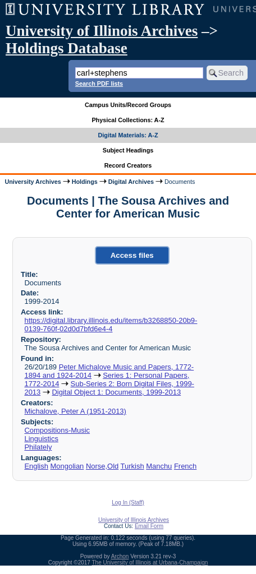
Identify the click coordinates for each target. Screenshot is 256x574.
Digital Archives (131, 181)
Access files (132, 255)
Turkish (132, 466)
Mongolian (67, 466)
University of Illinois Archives (102, 30)
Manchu (159, 466)
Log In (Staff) (128, 502)
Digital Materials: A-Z (128, 135)
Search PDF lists (99, 83)
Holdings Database (66, 48)
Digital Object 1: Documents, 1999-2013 (116, 392)
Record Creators (128, 165)
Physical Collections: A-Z (128, 120)
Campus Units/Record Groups (128, 104)
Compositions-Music (57, 430)
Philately (38, 447)
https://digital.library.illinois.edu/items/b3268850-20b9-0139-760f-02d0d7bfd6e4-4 (110, 324)
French (185, 466)
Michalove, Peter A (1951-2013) (75, 411)
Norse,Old (102, 466)
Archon (120, 556)
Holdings (85, 181)
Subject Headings (128, 150)
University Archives (32, 181)
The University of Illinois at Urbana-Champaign (150, 562)
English (36, 466)
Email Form (149, 526)
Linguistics (41, 438)
